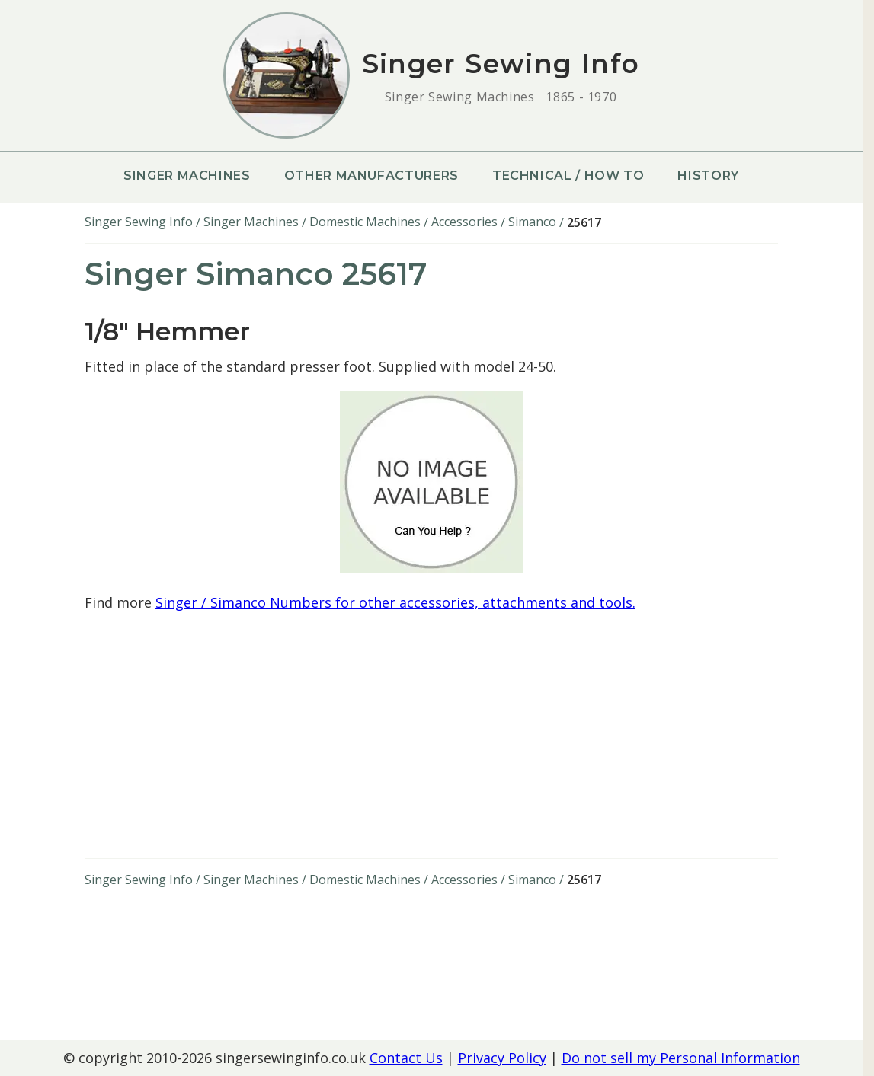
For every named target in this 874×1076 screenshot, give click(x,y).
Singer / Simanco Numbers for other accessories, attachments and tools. (395, 602)
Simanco (532, 221)
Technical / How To (568, 175)
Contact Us (406, 1058)
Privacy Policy (502, 1058)
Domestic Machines (365, 221)
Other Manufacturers (371, 175)
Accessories (464, 221)
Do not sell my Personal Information (681, 1058)
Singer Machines (187, 175)
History (707, 175)
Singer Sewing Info (139, 221)
